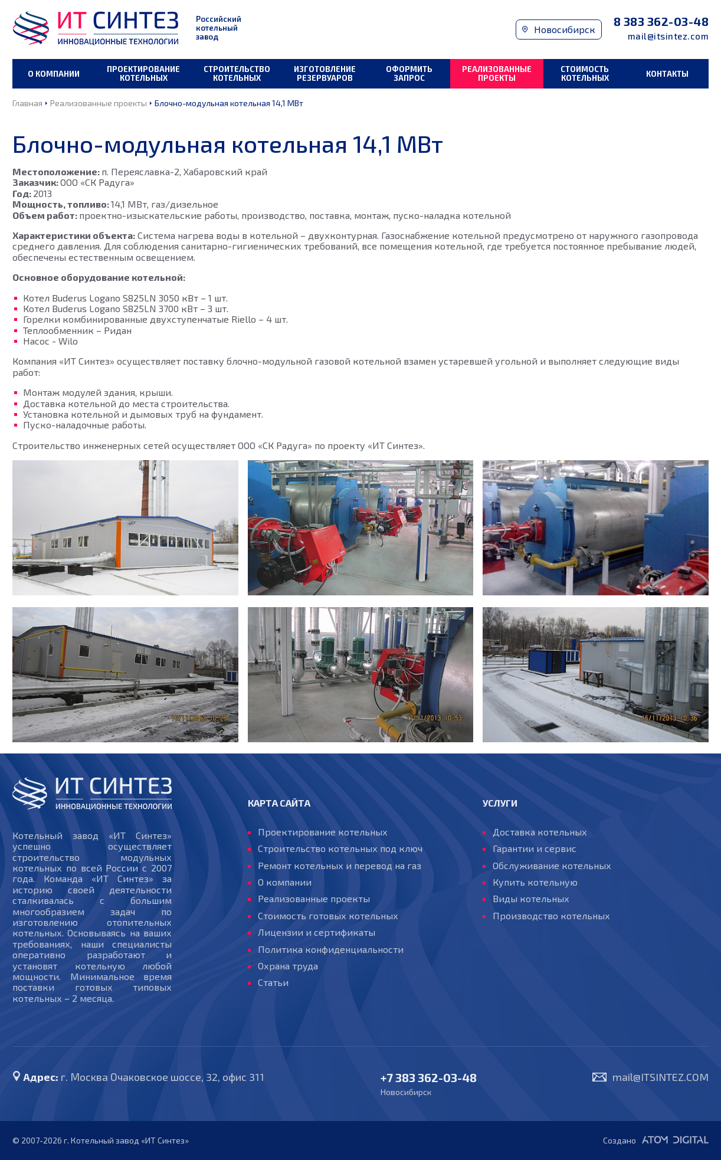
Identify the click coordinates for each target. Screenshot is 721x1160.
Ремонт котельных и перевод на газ (339, 865)
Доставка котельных (540, 832)
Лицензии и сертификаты (316, 932)
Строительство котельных (237, 73)
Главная (27, 103)
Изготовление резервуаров (325, 73)
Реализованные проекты (497, 73)
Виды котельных (531, 898)
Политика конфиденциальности (331, 949)
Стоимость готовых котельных (328, 915)
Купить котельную (535, 882)
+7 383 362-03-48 (429, 1077)
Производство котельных (551, 915)
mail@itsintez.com (668, 36)
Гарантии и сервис (534, 848)
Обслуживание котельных (552, 865)
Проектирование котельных (143, 73)
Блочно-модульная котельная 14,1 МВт (229, 103)
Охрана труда (288, 966)
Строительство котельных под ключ (340, 848)
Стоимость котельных (585, 73)
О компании (54, 73)
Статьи (273, 982)
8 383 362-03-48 (661, 21)
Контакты (667, 73)
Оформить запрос (409, 73)
